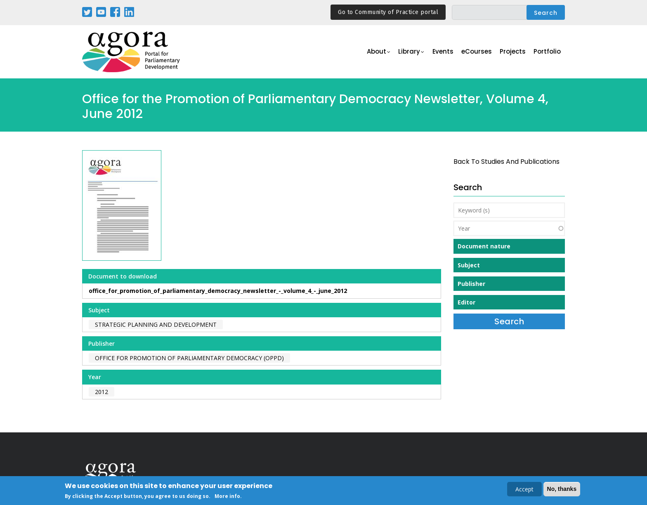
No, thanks (562, 489)
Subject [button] (469, 265)
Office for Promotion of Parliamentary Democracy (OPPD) (189, 358)
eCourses (478, 52)
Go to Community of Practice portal (388, 12)
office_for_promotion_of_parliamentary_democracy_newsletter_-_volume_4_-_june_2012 (218, 291)
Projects (514, 52)
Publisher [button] (471, 284)
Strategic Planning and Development (156, 324)
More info (227, 496)
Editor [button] (466, 302)
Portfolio (548, 52)
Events (445, 52)
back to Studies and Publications (506, 161)
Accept (524, 489)
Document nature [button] (484, 246)
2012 (101, 392)
